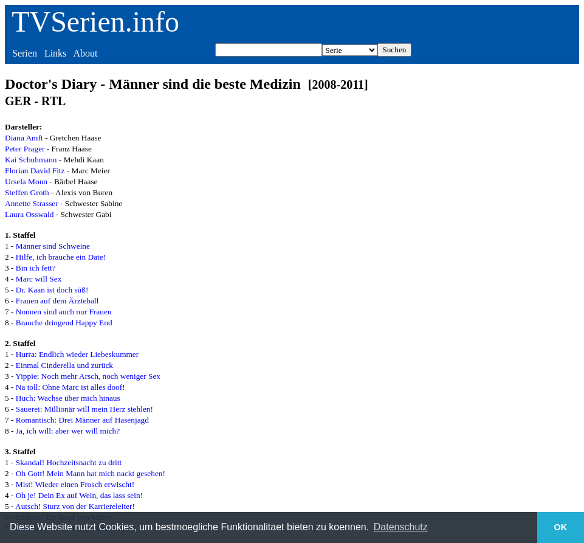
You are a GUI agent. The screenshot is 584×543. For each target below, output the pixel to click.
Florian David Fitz (34, 170)
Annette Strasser (31, 203)
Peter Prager (25, 148)
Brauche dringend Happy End (64, 322)
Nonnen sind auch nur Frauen (64, 311)
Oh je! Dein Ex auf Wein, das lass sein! (79, 495)
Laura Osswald (29, 214)
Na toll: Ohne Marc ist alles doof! (70, 387)
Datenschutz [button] (401, 527)
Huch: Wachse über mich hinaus (68, 398)
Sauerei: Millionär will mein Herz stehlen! (84, 408)
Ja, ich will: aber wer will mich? (68, 430)
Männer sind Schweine (53, 246)
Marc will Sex (39, 278)
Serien (24, 53)
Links (55, 53)
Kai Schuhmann (31, 159)
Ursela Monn (26, 181)
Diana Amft (24, 137)
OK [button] (561, 527)
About (85, 53)
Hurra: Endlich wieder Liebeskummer (77, 354)
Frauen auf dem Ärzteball (57, 300)
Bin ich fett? (36, 267)
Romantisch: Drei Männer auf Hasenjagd (82, 419)
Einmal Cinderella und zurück (64, 365)
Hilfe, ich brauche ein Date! (61, 256)
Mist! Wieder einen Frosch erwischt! (75, 484)
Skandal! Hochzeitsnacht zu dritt (69, 462)
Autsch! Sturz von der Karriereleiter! (75, 506)
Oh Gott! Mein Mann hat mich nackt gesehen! (90, 473)
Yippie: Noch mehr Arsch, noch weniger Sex (87, 376)
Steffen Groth (27, 192)
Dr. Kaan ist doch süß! (52, 289)
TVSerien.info (95, 21)
